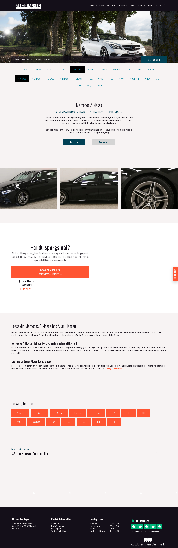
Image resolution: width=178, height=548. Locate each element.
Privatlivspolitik (56, 516)
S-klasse (96, 400)
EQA (53, 409)
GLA (113, 400)
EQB (68, 409)
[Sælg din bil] (175, 274)
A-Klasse (20, 400)
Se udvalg (74, 141)
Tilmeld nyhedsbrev (58, 519)
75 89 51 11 (73, 276)
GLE (143, 400)
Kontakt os (103, 141)
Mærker (29, 59)
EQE (98, 409)
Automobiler (31, 441)
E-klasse (77, 400)
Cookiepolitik (47, 545)
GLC (128, 400)
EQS (113, 409)
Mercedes (38, 59)
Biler (23, 59)
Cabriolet (36, 409)
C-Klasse (58, 400)
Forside (16, 59)
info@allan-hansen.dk (60, 513)
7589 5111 (56, 511)
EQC (83, 409)
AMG (19, 409)
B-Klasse (39, 400)
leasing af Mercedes (113, 355)
